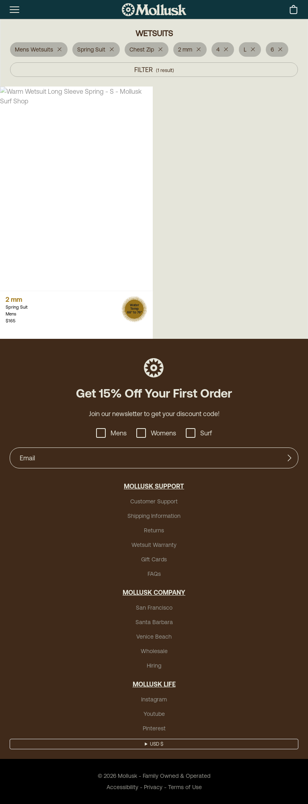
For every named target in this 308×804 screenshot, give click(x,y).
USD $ (156, 744)
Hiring (154, 665)
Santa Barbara (154, 622)
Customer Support (154, 501)
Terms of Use (185, 787)
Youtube (154, 714)
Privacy (153, 787)
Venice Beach (154, 636)
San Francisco (154, 607)
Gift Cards (154, 559)
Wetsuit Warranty (154, 545)
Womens (156, 433)
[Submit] (289, 458)
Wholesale (154, 651)
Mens (111, 433)
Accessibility (122, 787)
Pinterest (154, 728)
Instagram (154, 699)
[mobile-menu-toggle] (14, 10)
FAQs (154, 574)
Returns (154, 530)
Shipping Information (154, 516)
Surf (199, 433)
